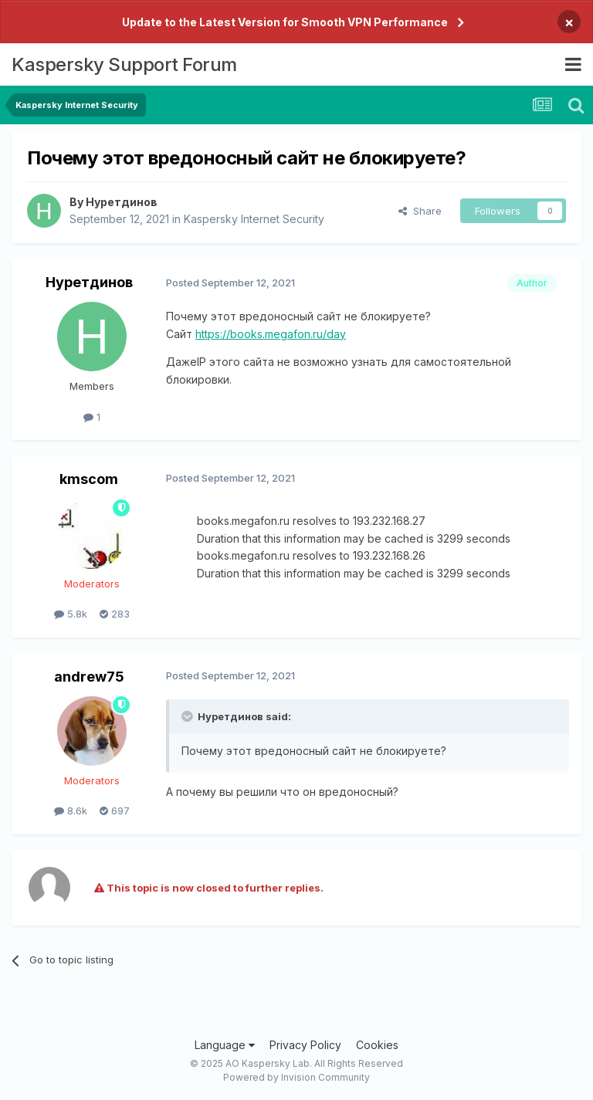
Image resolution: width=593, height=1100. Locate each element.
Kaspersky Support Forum (124, 64)
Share (420, 211)
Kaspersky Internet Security (254, 218)
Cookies (377, 1044)
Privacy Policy (305, 1044)
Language (225, 1044)
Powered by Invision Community (296, 1077)
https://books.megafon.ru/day (270, 333)
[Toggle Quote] (188, 716)
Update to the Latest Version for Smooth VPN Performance (285, 22)
